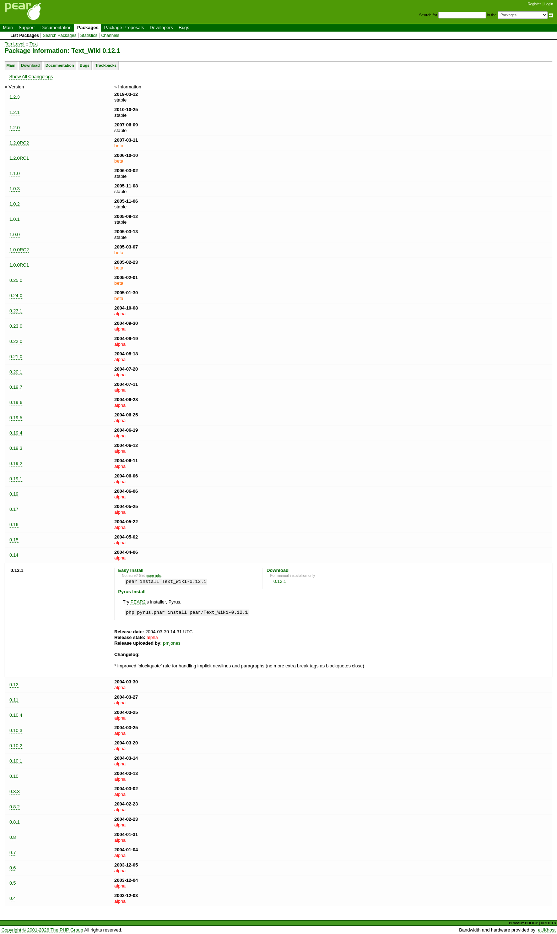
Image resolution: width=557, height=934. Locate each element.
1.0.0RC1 (19, 265)
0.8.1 (15, 822)
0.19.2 (16, 463)
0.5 (13, 883)
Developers (161, 27)
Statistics (88, 35)
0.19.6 (16, 402)
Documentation (55, 27)
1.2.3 (15, 97)
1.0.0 (15, 234)
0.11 (14, 700)
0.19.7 (16, 387)
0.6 (13, 867)
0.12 (14, 684)
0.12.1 (280, 581)
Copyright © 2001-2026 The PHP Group (42, 930)
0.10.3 (16, 730)
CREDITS (548, 923)
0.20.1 (16, 372)
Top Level (15, 44)
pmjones (171, 643)
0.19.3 (16, 448)
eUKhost (547, 930)
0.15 (14, 539)
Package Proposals (124, 27)
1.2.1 (15, 112)
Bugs (184, 27)
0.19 (14, 494)
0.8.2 (15, 806)
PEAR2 (138, 602)
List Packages (24, 35)
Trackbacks (106, 65)
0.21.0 (16, 356)
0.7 (13, 852)
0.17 (14, 509)
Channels (110, 35)
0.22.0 (16, 341)
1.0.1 (15, 219)
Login (549, 4)
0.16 (14, 524)
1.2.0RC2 (19, 143)
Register (534, 4)
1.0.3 (15, 188)
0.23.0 (16, 326)
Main (8, 27)
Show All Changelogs (31, 76)
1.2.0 (15, 127)
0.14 (14, 555)
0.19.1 (16, 478)
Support (26, 27)
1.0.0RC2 (19, 249)
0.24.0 (16, 295)
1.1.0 (15, 173)
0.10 (14, 776)
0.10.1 (16, 761)
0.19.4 (16, 433)
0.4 (13, 898)
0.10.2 (16, 745)
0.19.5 (16, 417)
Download (30, 65)
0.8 (13, 837)
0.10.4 (16, 715)
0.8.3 (15, 791)
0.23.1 (16, 310)
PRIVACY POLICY (523, 923)
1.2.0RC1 (19, 158)
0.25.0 (16, 280)
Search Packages (59, 35)
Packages (87, 27)
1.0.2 (15, 204)
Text (33, 44)
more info (153, 576)
